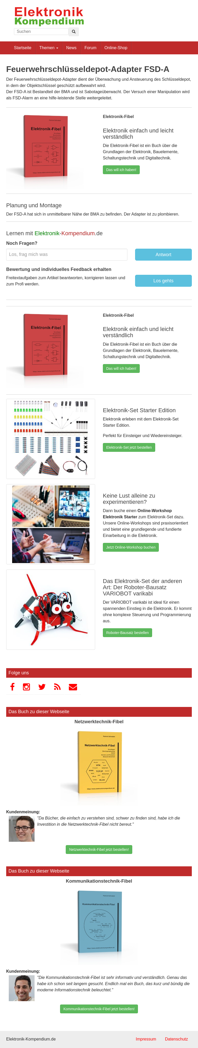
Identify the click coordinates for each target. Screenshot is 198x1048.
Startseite (22, 48)
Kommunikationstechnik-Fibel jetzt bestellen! (99, 1009)
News (71, 48)
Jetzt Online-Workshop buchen (130, 547)
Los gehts (163, 280)
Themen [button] (48, 48)
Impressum (146, 1039)
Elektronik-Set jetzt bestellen (129, 447)
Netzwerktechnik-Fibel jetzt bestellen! (99, 849)
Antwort (163, 254)
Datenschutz (176, 1039)
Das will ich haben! (121, 170)
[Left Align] (74, 31)
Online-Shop (115, 48)
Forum (90, 48)
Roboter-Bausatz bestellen (127, 633)
